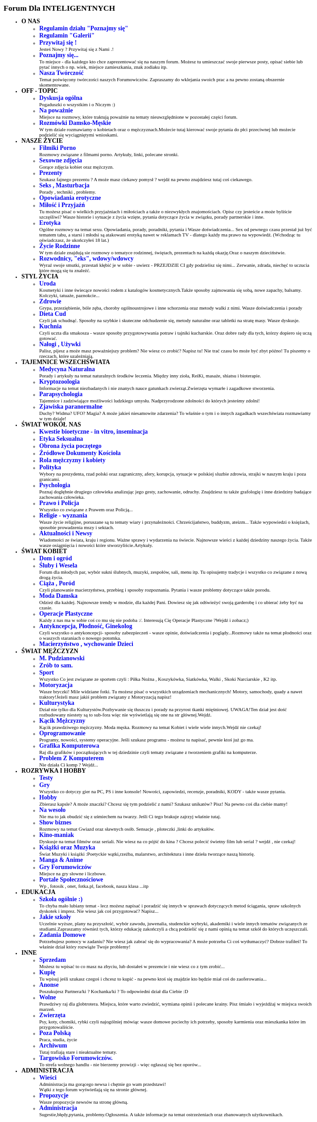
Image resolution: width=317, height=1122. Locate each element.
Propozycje (53, 1095)
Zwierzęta (52, 1015)
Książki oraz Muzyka (67, 847)
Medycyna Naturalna (67, 369)
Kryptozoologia (59, 381)
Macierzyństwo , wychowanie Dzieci (86, 644)
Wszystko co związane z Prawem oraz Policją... (86, 509)
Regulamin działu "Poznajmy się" (83, 28)
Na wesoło (52, 810)
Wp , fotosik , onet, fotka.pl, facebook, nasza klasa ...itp (93, 886)
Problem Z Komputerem (71, 758)
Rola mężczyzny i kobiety (72, 460)
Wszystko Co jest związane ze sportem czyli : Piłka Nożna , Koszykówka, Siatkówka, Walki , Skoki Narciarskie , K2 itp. (158, 679)
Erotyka (50, 222)
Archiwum (53, 1045)
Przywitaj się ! (58, 42)
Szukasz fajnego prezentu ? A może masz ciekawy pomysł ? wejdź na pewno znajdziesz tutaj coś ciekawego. (146, 179)
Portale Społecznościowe (71, 879)
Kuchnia (50, 326)
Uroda (47, 283)
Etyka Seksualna (61, 438)
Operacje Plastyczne (66, 613)
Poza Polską (55, 1033)
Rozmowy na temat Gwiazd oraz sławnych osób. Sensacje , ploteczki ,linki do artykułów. (126, 829)
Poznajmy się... (58, 55)
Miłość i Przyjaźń (62, 205)
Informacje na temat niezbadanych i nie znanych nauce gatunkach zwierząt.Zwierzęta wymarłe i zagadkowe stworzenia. (157, 388)
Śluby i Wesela (58, 565)
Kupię (47, 972)
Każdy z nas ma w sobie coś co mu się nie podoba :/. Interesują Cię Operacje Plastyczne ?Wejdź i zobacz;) (144, 620)
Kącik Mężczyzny (62, 720)
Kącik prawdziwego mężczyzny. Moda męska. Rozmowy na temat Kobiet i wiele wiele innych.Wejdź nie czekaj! (150, 727)
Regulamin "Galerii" (67, 35)
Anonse (49, 984)
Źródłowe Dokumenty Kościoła (80, 453)
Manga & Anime (61, 860)
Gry (44, 785)
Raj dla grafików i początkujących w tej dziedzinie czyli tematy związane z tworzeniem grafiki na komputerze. (148, 752)
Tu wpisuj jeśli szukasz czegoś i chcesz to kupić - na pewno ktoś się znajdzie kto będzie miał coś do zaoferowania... (153, 978)
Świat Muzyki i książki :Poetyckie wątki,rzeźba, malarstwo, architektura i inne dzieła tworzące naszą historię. (147, 854)
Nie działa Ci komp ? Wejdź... (68, 764)
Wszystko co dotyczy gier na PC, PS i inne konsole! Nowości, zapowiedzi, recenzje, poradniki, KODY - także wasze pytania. (162, 791)
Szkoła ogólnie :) (60, 899)
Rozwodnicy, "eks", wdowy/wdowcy (86, 258)
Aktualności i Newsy (65, 533)
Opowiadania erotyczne (70, 198)
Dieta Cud (52, 314)
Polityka (50, 467)
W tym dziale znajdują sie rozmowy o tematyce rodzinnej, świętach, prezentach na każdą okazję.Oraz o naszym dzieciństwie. (162, 252)
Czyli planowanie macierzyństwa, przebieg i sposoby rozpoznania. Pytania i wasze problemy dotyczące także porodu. (155, 589)
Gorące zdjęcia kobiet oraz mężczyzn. (76, 167)
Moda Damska (58, 595)
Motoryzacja (56, 685)
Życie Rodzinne (59, 246)
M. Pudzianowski (62, 658)
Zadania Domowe (62, 935)
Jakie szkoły (55, 917)
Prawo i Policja (59, 503)
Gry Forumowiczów (65, 867)
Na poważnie (56, 110)
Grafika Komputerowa (69, 745)
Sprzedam (52, 959)
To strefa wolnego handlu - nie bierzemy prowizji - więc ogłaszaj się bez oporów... (120, 1064)
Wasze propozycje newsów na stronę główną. (83, 1102)
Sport (46, 672)
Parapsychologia (60, 394)
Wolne (47, 997)
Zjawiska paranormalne (71, 406)
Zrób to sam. (56, 665)
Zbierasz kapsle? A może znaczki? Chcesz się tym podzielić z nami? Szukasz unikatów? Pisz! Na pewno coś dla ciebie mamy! (163, 804)
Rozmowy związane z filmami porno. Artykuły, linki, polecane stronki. (109, 154)
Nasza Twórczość (61, 73)
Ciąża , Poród (57, 583)
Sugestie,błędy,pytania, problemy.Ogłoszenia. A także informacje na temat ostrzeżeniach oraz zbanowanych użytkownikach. (161, 1114)
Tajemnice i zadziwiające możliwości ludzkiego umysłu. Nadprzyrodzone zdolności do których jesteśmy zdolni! (149, 400)
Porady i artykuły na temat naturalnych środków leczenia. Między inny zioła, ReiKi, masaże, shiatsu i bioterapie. (150, 375)
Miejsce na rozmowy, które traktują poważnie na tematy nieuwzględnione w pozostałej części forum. (138, 117)
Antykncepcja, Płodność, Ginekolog (85, 626)
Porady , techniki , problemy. (67, 192)
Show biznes (55, 822)
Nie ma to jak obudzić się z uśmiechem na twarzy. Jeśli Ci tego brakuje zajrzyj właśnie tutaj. (130, 816)
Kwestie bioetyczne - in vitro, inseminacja (93, 431)
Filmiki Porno (57, 148)
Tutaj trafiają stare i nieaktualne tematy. (78, 1052)
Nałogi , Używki (60, 344)
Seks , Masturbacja (64, 185)
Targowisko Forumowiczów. (76, 1058)
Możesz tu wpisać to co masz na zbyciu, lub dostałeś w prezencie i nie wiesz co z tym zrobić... (132, 966)
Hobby (48, 797)
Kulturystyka (56, 703)
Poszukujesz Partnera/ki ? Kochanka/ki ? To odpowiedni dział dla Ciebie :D (113, 991)
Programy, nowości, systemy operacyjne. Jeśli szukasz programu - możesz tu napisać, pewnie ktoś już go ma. (146, 739)
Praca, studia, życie (58, 1039)
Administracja (58, 1108)
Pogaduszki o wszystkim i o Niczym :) (77, 104)
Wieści (48, 1077)
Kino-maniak (56, 835)
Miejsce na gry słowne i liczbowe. (72, 873)
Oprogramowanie (62, 733)
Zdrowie (50, 301)
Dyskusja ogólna (60, 98)
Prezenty (50, 173)
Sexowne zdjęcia (60, 160)
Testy (46, 777)
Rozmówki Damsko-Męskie (75, 123)
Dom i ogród (55, 558)
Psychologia (54, 485)
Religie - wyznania (63, 515)
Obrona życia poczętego (70, 446)
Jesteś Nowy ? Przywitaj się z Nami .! (76, 49)
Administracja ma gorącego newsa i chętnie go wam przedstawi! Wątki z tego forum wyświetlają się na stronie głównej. (102, 1086)
